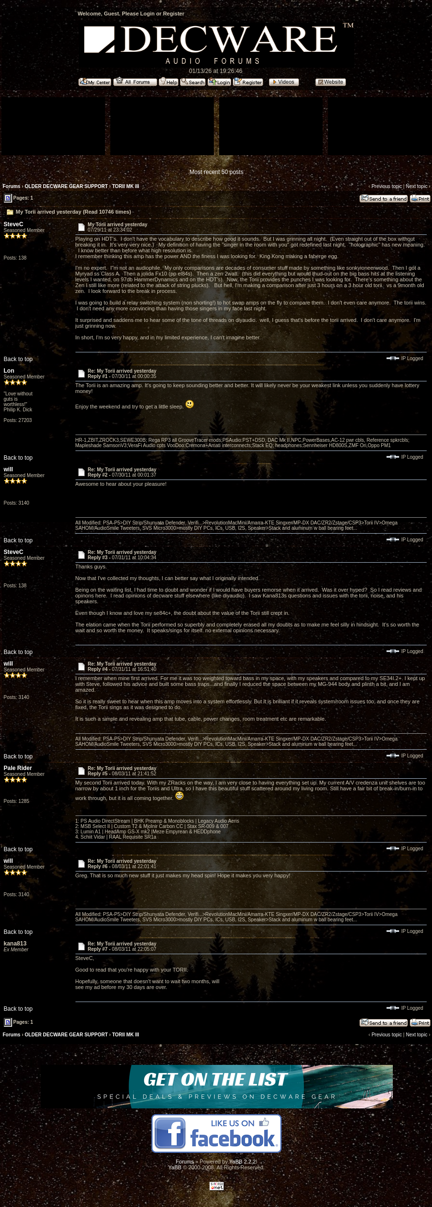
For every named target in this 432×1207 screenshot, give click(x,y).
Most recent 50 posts (216, 172)
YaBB (174, 1167)
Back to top (18, 359)
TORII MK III (125, 186)
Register (173, 13)
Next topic (416, 186)
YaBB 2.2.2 (242, 1161)
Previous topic (387, 186)
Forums (12, 186)
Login (147, 13)
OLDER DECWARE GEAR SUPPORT (66, 186)
